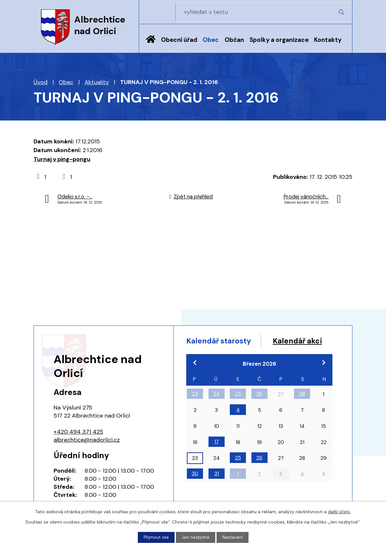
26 (259, 406)
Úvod (151, 44)
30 (195, 486)
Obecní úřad (179, 40)
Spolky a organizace (279, 40)
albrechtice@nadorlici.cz (87, 440)
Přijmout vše (156, 537)
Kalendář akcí (213, 353)
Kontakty (327, 40)
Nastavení (233, 537)
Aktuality (97, 82)
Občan (234, 40)
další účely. (339, 511)
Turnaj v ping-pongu (62, 159)
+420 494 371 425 (78, 432)
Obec (211, 40)
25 (238, 406)
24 (216, 406)
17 (216, 454)
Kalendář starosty (221, 341)
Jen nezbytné (196, 537)
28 (302, 406)
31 (216, 486)
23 (195, 406)
